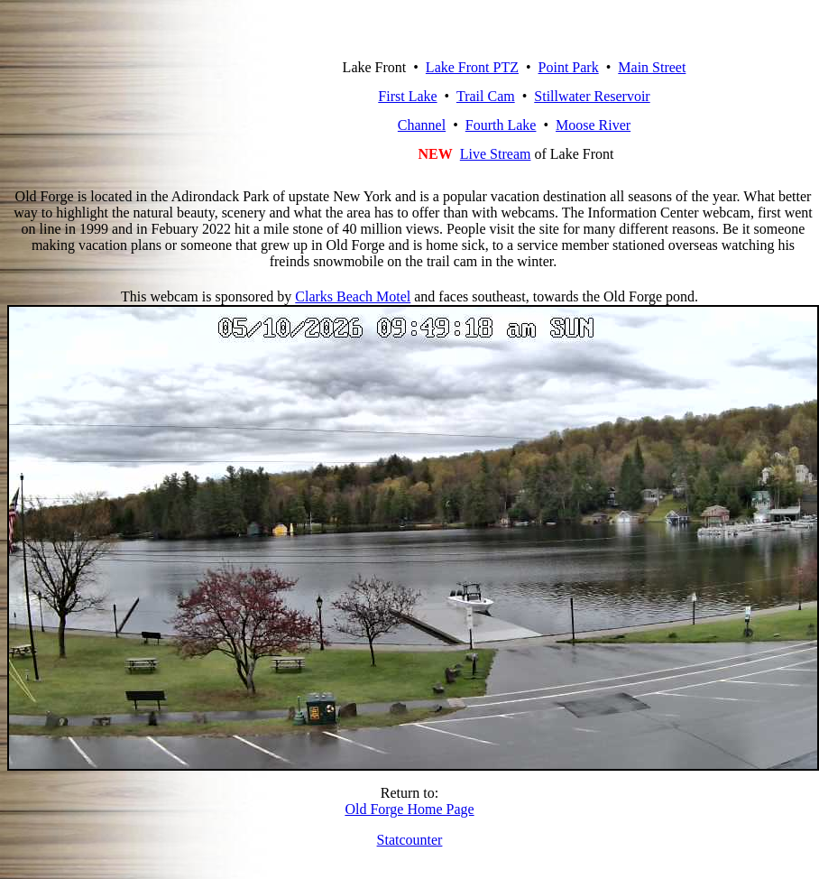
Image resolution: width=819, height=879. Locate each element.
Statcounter (410, 839)
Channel (422, 125)
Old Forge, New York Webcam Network (177, 96)
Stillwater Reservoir (591, 96)
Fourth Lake (501, 125)
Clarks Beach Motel (352, 296)
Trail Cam (485, 96)
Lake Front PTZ (472, 67)
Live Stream (495, 154)
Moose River (593, 125)
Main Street (652, 67)
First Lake (407, 96)
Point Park (568, 67)
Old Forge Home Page (409, 809)
